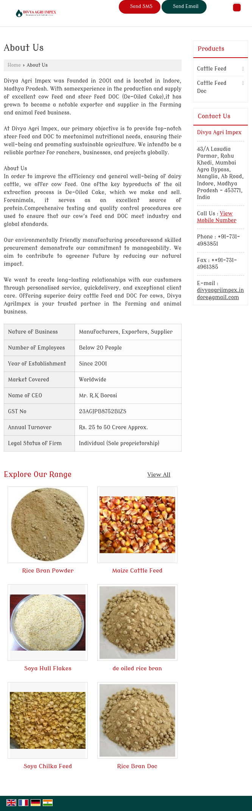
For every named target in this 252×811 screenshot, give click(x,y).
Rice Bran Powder (47, 570)
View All (159, 474)
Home (14, 65)
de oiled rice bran (137, 668)
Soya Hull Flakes (48, 668)
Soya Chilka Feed (47, 766)
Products (211, 48)
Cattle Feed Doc (212, 87)
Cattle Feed (212, 69)
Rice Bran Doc (137, 766)
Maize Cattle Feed (137, 570)
